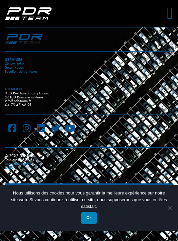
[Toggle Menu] (170, 10)
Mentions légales (18, 163)
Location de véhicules (21, 71)
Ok (88, 218)
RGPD (9, 167)
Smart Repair (14, 67)
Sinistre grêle (14, 63)
